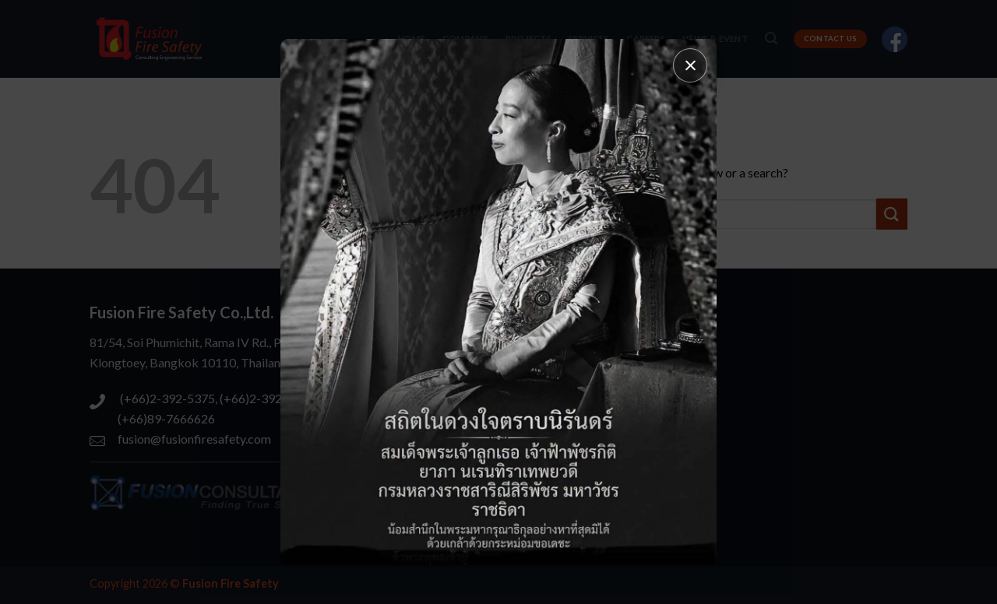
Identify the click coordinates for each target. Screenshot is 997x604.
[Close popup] (690, 65)
